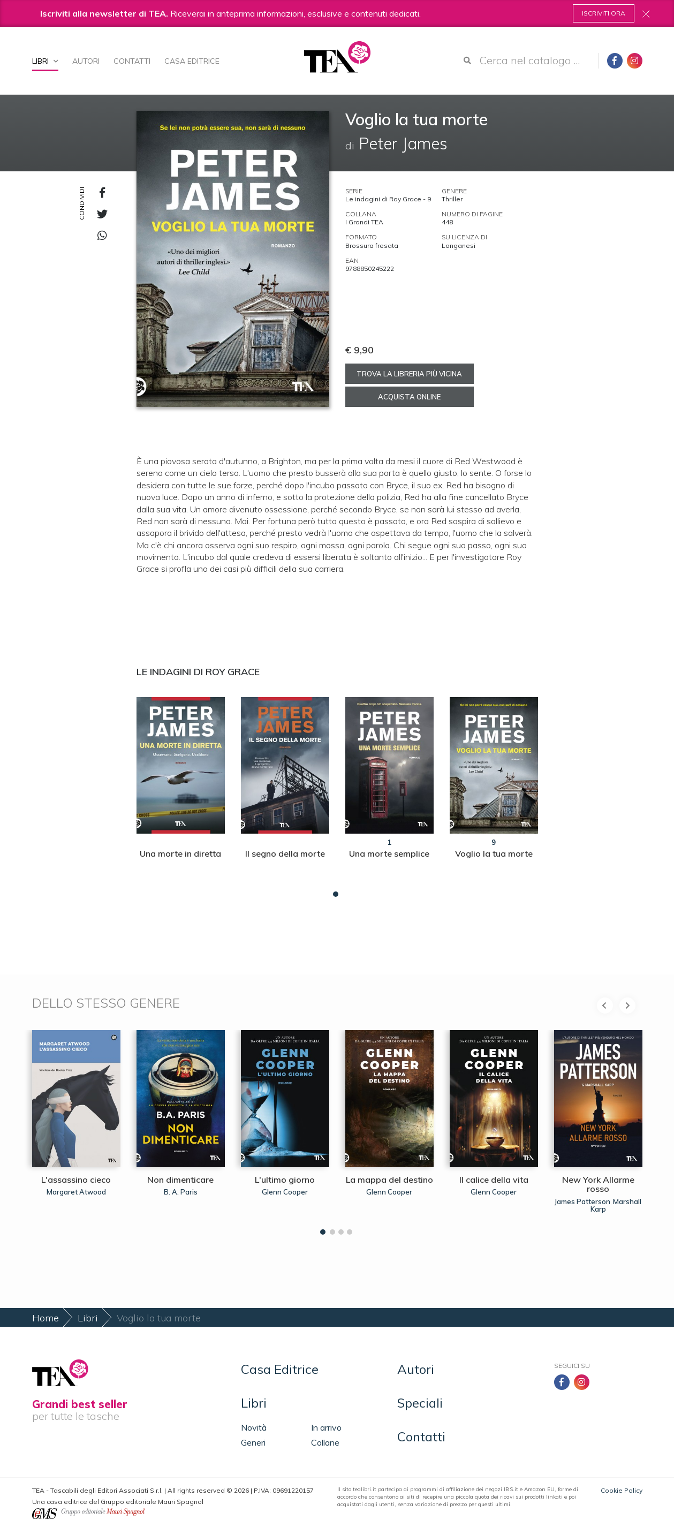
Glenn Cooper (285, 1192)
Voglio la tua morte (494, 853)
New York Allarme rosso (598, 1184)
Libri (45, 61)
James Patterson (582, 1201)
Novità (254, 1427)
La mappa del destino (389, 1179)
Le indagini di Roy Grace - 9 (388, 199)
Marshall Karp (616, 1205)
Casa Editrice (191, 61)
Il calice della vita (493, 1179)
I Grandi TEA (364, 222)
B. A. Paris (181, 1192)
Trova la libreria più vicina (409, 373)
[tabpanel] (180, 794)
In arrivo (326, 1427)
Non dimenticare (180, 1179)
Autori (86, 61)
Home (45, 1318)
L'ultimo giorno (285, 1179)
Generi (253, 1442)
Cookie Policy (621, 1490)
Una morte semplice (389, 853)
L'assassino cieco (76, 1179)
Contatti (131, 61)
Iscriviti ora (603, 13)
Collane (325, 1442)
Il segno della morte (285, 853)
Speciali (420, 1403)
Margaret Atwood (76, 1192)
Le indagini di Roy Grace (198, 672)
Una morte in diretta (180, 853)
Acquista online (409, 396)
